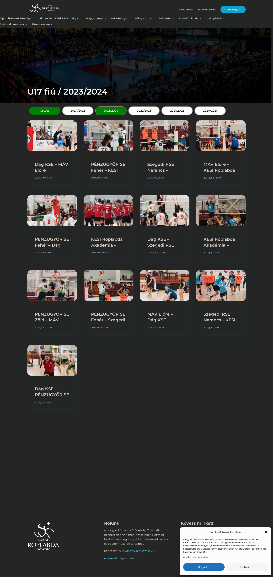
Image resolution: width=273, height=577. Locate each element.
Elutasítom (247, 567)
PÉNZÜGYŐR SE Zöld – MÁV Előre (52, 320)
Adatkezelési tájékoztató (196, 557)
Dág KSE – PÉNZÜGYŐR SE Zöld (52, 394)
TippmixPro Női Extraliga (15, 18)
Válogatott (142, 18)
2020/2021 (210, 110)
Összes (44, 110)
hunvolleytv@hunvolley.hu (137, 550)
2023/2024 (111, 110)
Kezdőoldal (186, 9)
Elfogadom (204, 567)
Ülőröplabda (214, 18)
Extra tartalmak (42, 24)
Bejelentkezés (207, 9)
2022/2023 (144, 110)
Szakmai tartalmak (12, 24)
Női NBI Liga (119, 18)
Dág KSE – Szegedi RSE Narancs (160, 245)
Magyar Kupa (94, 18)
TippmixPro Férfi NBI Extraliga (59, 18)
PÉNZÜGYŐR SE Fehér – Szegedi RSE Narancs (108, 320)
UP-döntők (163, 18)
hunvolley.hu (233, 9)
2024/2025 (78, 110)
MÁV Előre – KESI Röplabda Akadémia (219, 170)
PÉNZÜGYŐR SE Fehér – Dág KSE (52, 245)
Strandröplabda (188, 18)
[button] (266, 532)
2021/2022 (177, 110)
